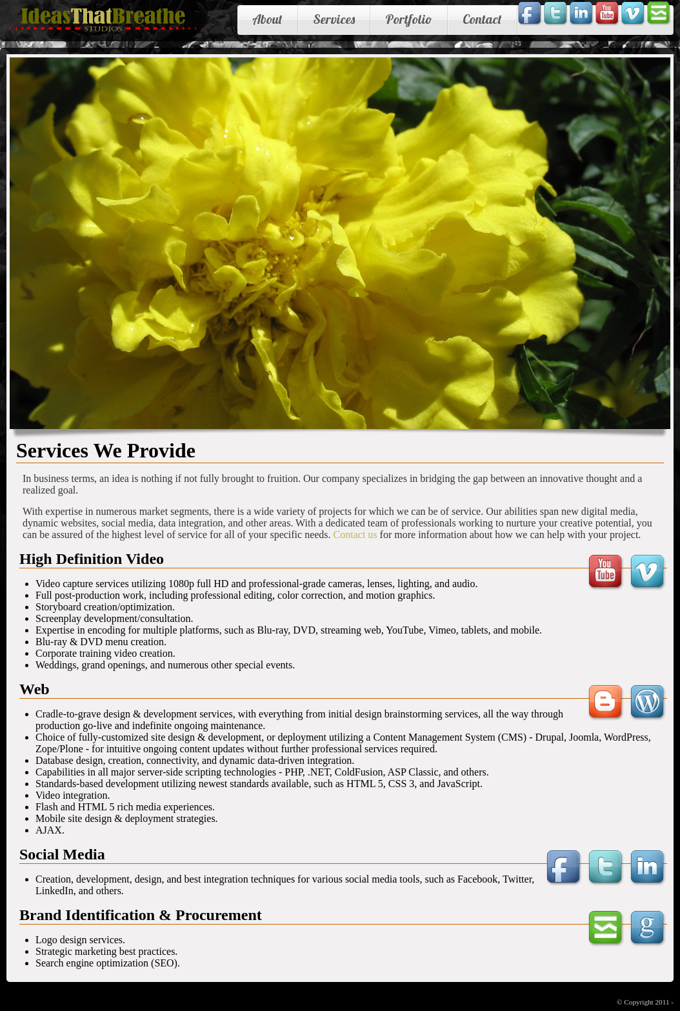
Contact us (355, 534)
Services (334, 19)
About (267, 19)
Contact (482, 19)
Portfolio (408, 19)
